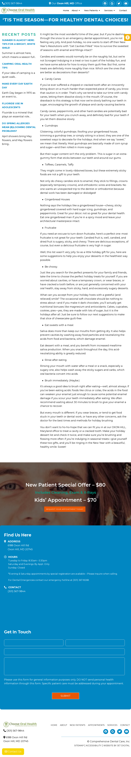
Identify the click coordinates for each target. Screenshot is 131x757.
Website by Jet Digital (116, 745)
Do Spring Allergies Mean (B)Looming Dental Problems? (19, 127)
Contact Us (13, 751)
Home (66, 10)
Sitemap (79, 745)
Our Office (66, 3)
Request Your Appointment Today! (64, 509)
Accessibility (93, 745)
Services (108, 10)
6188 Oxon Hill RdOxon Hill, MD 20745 (20, 547)
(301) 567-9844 (13, 3)
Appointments (96, 725)
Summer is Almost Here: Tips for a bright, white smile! (18, 44)
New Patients (91, 10)
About (75, 10)
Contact (123, 10)
